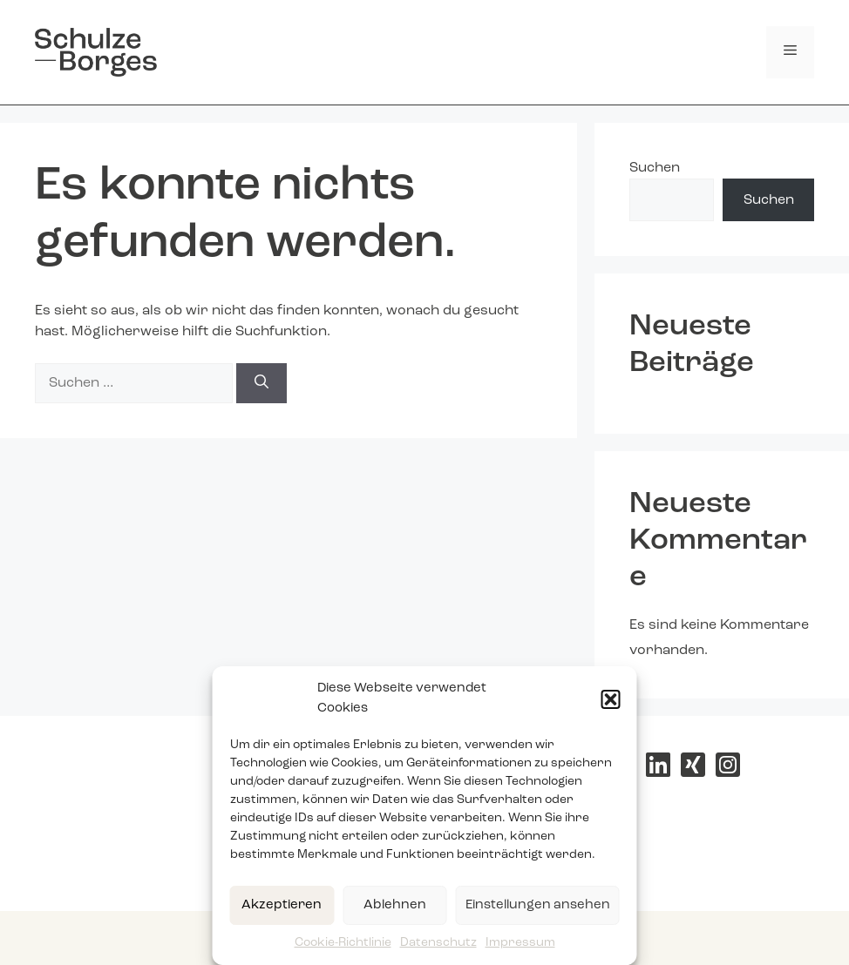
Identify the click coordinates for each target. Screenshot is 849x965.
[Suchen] (261, 383)
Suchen (654, 168)
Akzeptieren (281, 905)
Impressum (520, 942)
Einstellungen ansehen (537, 905)
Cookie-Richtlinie (343, 942)
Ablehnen (394, 905)
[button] (611, 699)
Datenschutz (438, 942)
